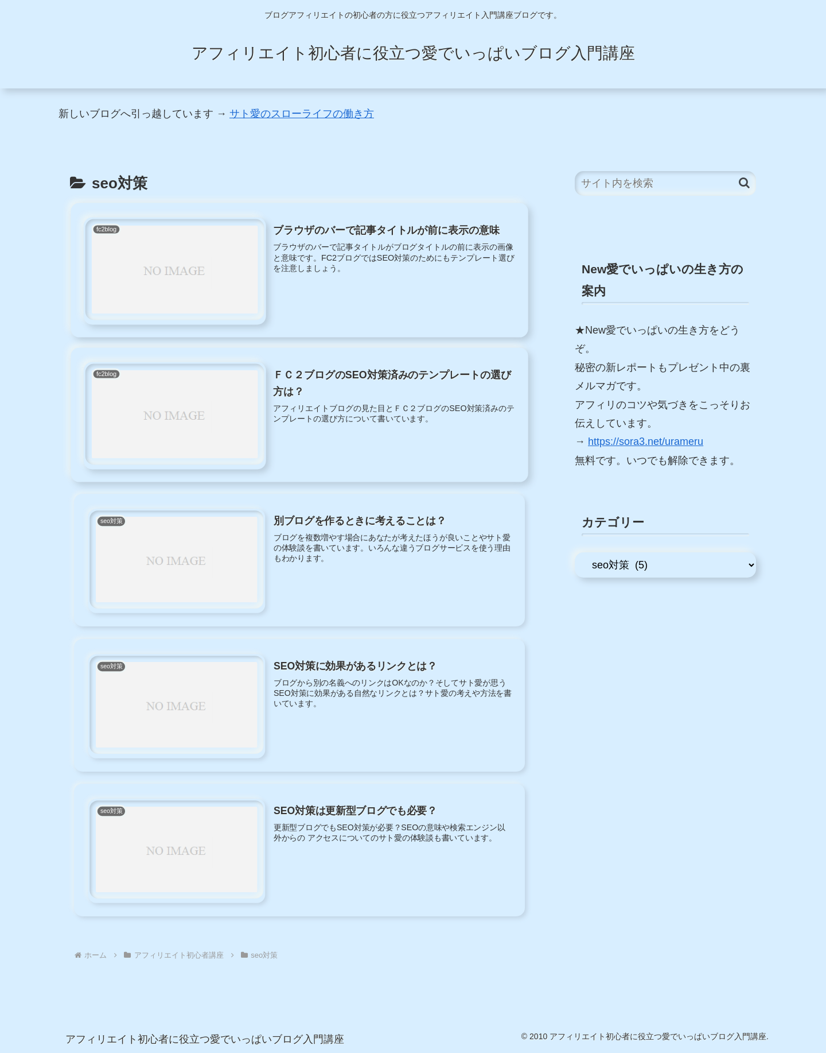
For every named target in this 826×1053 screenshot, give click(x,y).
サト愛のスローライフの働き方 (301, 113)
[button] (744, 182)
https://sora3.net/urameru (645, 441)
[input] (665, 183)
